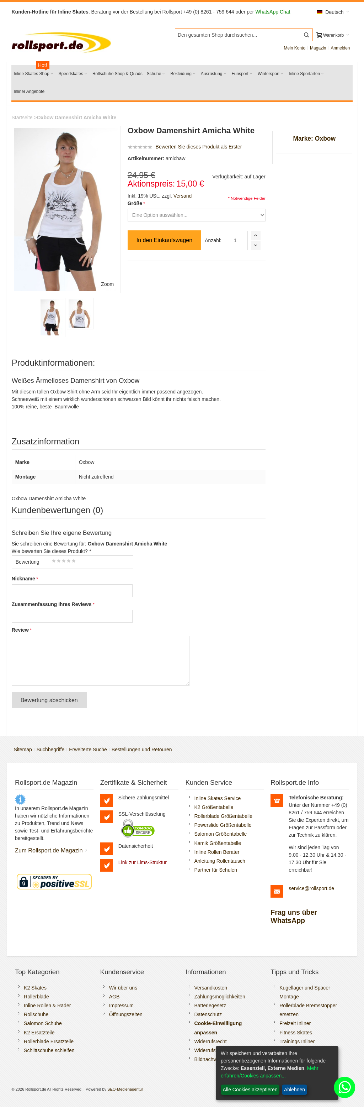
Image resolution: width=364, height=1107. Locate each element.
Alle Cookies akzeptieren (250, 1089)
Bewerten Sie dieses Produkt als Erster (199, 147)
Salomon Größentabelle (220, 834)
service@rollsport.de (311, 888)
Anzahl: (213, 240)
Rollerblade (36, 996)
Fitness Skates (295, 1032)
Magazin (318, 48)
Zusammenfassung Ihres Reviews (52, 604)
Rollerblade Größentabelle (223, 816)
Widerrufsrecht (210, 1041)
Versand (182, 196)
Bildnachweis (209, 1059)
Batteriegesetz (210, 1005)
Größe (135, 203)
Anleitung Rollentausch (219, 861)
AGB (114, 996)
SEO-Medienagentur (125, 1089)
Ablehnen (294, 1089)
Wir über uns (123, 988)
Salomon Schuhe (43, 1023)
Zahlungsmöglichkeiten (219, 996)
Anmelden (340, 48)
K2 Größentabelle (214, 807)
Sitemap (23, 749)
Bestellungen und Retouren (142, 749)
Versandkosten (211, 988)
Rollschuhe (36, 1014)
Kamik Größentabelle (217, 843)
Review (20, 630)
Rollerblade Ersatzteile (49, 1041)
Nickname (23, 578)
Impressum (121, 1005)
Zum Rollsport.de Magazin (49, 850)
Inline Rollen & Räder (47, 1005)
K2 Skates (35, 988)
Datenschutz (208, 1014)
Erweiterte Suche (88, 749)
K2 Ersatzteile (39, 1032)
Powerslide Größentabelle (223, 825)
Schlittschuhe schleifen (49, 1050)
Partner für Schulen (215, 870)
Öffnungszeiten (126, 1014)
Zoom (107, 284)
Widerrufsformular (214, 1050)
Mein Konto (294, 48)
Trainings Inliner (297, 1041)
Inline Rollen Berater (217, 852)
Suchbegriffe (50, 749)
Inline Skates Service (217, 798)
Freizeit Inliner (295, 1023)
